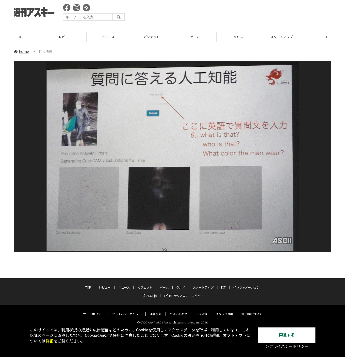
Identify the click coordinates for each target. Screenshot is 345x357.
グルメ (238, 36)
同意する (287, 335)
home (21, 51)
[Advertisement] (241, 13)
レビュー (65, 36)
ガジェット (152, 36)
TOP (21, 36)
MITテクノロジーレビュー (183, 291)
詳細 (49, 341)
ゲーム (195, 36)
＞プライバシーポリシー (287, 346)
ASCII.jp (149, 291)
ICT (223, 283)
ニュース (108, 36)
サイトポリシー (93, 310)
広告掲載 (201, 310)
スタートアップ (281, 36)
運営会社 (156, 310)
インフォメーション (246, 283)
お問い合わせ (178, 310)
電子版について (251, 310)
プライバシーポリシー (127, 310)
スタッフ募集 (224, 310)
